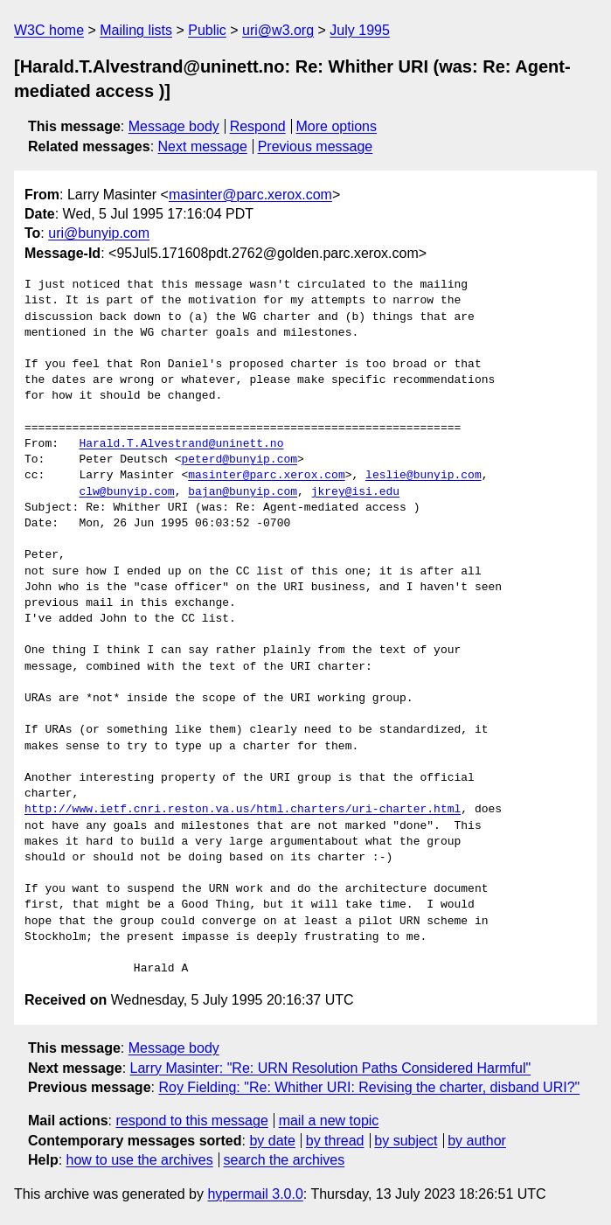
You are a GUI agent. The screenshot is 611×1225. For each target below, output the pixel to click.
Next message (202, 146)
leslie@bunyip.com (423, 476)
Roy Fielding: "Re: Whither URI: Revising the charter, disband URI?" (369, 1087)
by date (272, 1140)
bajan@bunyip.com (242, 492)
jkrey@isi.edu (355, 492)
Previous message (315, 146)
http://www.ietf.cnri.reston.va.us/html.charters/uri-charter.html (242, 810)
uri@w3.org (278, 30)
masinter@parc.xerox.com (250, 194)
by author (477, 1140)
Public (207, 30)
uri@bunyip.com (98, 233)
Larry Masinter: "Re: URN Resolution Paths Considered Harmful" (330, 1068)
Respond (258, 126)
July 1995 (360, 30)
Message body (173, 126)
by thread (335, 1140)
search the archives (284, 1159)
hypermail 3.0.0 (254, 1194)
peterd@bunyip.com (239, 460)
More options (337, 126)
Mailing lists (136, 30)
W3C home (49, 30)
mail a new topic (329, 1120)
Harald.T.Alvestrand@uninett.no (181, 444)
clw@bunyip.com (126, 492)
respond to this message (191, 1120)
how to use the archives (139, 1159)
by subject (405, 1140)
